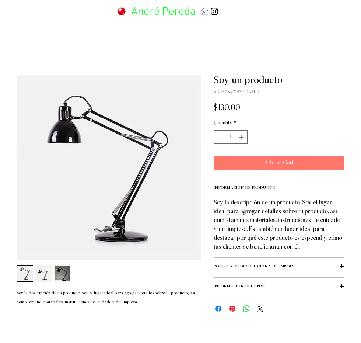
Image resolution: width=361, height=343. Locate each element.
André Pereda (163, 12)
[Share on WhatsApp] (246, 308)
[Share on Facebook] (218, 308)
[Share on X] (260, 308)
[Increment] (241, 137)
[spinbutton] (230, 137)
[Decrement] (219, 137)
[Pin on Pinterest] (232, 308)
